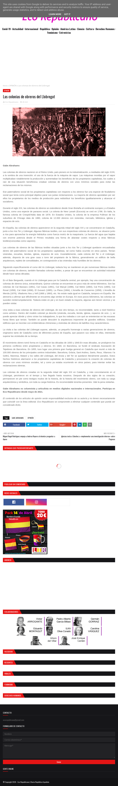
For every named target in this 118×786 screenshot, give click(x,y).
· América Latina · (68, 29)
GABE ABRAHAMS (18, 418)
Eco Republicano (11, 102)
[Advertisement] (59, 61)
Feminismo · (53, 32)
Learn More (55, 14)
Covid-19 (6, 29)
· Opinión (54, 29)
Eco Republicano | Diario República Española (33, 782)
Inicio (5, 85)
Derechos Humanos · (106, 29)
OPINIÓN (12, 85)
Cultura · (91, 29)
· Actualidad (17, 29)
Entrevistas (65, 32)
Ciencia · (81, 29)
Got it (67, 14)
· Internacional (31, 29)
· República (44, 29)
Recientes (8, 662)
